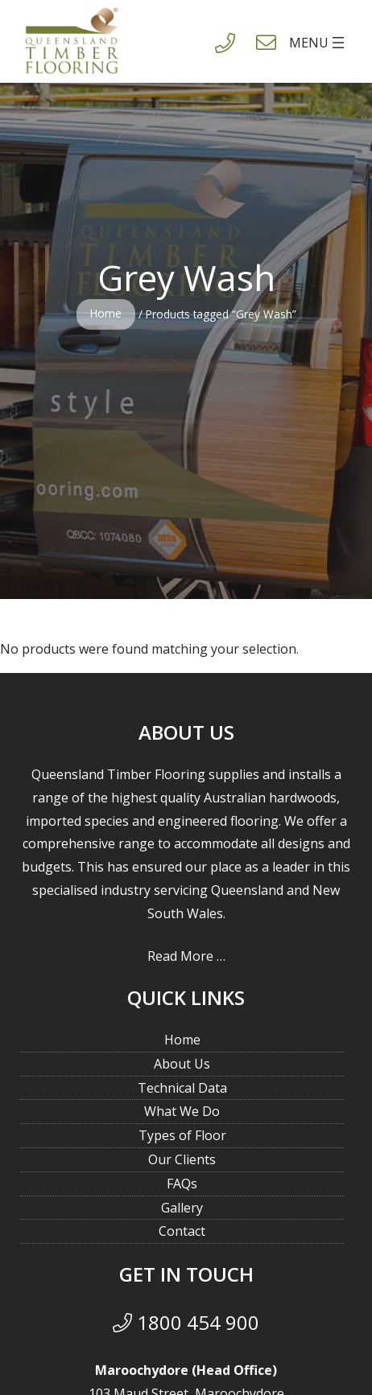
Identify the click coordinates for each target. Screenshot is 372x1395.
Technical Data (182, 1088)
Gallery (182, 1208)
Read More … (186, 956)
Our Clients (182, 1159)
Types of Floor (182, 1135)
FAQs (182, 1183)
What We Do (182, 1111)
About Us (182, 1064)
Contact (182, 1231)
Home (106, 313)
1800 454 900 (186, 1322)
